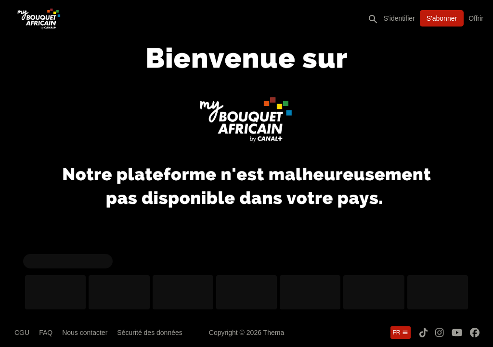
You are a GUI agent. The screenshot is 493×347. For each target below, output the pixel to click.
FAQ (45, 332)
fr (400, 332)
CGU (21, 332)
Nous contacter (84, 332)
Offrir (475, 18)
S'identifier (399, 18)
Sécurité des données (149, 332)
